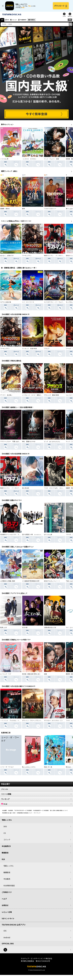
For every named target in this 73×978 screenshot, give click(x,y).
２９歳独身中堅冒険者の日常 (30, 581)
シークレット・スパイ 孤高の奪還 (32, 395)
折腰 (45, 674)
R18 (70, 19)
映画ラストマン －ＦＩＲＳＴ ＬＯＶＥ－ (57, 255)
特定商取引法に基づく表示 (9, 813)
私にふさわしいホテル (28, 767)
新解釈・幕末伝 (5, 208)
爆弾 (23, 208)
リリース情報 (36, 794)
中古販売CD (23, 19)
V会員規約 (10, 810)
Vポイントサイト (8, 918)
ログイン (70, 16)
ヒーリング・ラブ (5, 674)
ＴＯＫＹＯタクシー (50, 208)
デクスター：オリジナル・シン (53, 720)
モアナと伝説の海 (5, 302)
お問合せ (5, 905)
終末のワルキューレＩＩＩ (52, 581)
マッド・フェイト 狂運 (51, 159)
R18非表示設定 (9, 885)
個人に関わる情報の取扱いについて (59, 810)
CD (8, 19)
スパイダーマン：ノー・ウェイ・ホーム (56, 302)
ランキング (36, 799)
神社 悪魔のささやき (28, 441)
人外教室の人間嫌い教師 (7, 581)
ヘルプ (4, 899)
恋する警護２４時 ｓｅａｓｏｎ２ (32, 534)
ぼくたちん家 (48, 534)
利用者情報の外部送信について (24, 813)
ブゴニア (46, 348)
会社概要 (4, 810)
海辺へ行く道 (48, 767)
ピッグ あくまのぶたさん (52, 441)
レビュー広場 (7, 912)
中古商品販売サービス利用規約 (41, 810)
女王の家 (24, 627)
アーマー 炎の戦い (6, 395)
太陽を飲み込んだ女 (50, 627)
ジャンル (36, 789)
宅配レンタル (9, 866)
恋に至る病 (25, 488)
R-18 (36, 804)
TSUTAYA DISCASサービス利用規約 (23, 810)
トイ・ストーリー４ (28, 302)
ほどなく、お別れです (7, 255)
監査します (3, 627)
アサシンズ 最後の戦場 (51, 395)
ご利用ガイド (7, 892)
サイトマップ (37, 813)
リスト (64, 16)
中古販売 (7, 879)
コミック (14, 19)
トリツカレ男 (4, 159)
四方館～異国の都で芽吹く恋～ (31, 674)
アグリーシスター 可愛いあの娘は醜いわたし (14, 441)
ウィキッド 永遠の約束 (29, 348)
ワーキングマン (26, 255)
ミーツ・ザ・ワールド (7, 767)
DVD (2, 19)
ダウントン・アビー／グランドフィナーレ (34, 720)
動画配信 (32, 19)
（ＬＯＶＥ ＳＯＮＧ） (29, 159)
